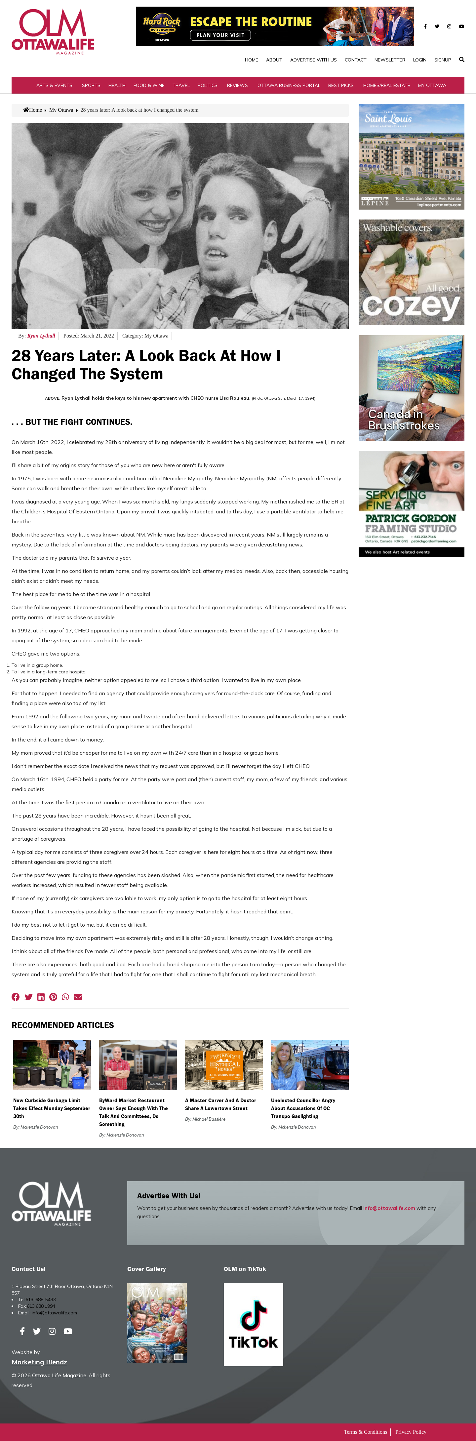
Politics (208, 85)
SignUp (442, 60)
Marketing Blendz (39, 1362)
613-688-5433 (40, 1299)
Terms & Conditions (365, 1432)
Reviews (237, 85)
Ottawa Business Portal (289, 85)
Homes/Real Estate (386, 85)
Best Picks (341, 85)
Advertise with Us (313, 60)
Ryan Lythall (41, 336)
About (274, 60)
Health (117, 85)
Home (251, 60)
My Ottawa (432, 85)
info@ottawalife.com (389, 1208)
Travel (181, 85)
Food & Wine (149, 85)
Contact (356, 60)
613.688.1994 (41, 1306)
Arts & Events (54, 85)
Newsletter (390, 60)
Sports (91, 85)
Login (419, 60)
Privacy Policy (410, 1432)
